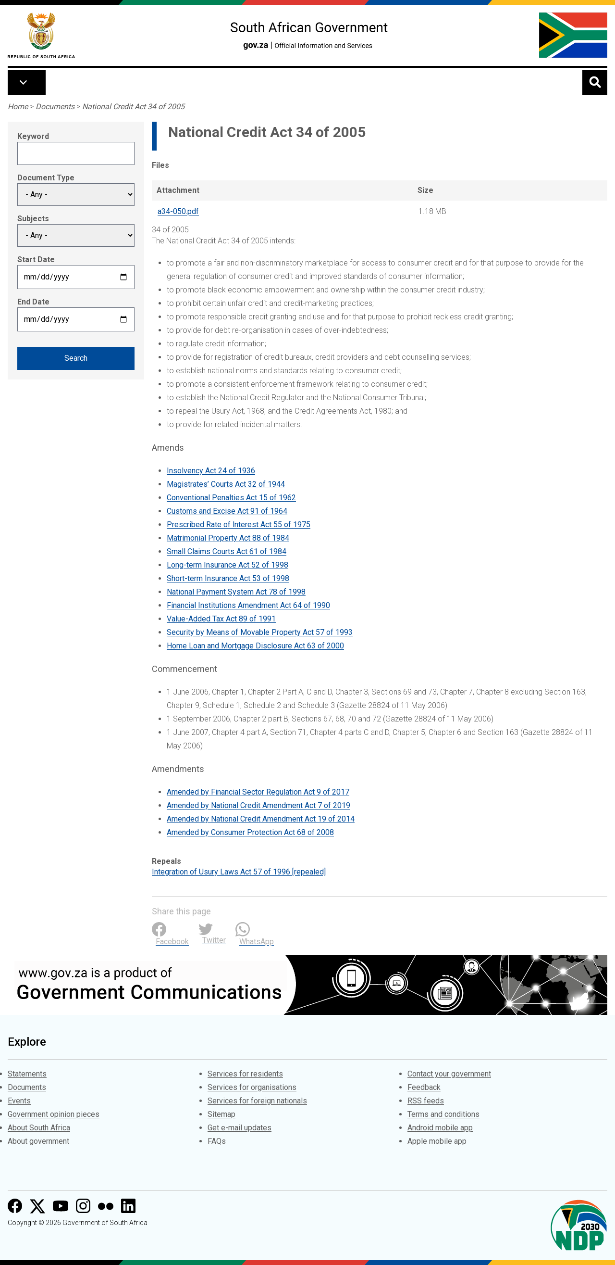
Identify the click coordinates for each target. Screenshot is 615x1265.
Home (18, 106)
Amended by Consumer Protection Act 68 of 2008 (250, 832)
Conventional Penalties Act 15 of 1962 (231, 497)
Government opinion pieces (53, 1114)
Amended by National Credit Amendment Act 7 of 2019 (258, 805)
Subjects (33, 218)
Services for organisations (252, 1087)
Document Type (45, 177)
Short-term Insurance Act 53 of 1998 (228, 578)
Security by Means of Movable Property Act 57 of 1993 (260, 632)
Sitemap (221, 1114)
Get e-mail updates (239, 1127)
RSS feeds (425, 1100)
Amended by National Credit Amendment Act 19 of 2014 (261, 818)
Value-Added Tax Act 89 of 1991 (221, 618)
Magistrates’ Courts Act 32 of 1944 (226, 484)
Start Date (36, 259)
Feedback (424, 1087)
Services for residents (245, 1073)
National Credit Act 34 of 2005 (133, 106)
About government (38, 1141)
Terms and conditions (443, 1114)
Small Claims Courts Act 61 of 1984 (226, 551)
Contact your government (449, 1073)
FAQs (217, 1141)
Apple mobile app (437, 1141)
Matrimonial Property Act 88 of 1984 (228, 538)
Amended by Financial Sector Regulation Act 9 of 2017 (258, 792)
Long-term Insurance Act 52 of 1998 (227, 564)
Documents (55, 106)
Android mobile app (440, 1127)
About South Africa (39, 1127)
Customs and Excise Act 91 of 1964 (227, 511)
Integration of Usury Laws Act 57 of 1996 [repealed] (239, 871)
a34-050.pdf (178, 211)
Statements (27, 1073)
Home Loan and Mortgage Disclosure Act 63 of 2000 (255, 645)
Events (19, 1100)
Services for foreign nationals (257, 1100)
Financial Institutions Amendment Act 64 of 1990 (248, 605)
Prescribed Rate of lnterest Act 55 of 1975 (238, 524)
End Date (33, 301)
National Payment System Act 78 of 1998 (236, 591)
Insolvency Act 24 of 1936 (211, 470)
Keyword (33, 136)
